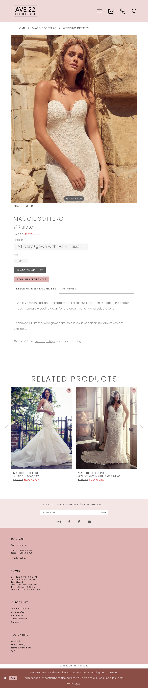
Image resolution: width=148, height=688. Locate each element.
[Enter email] (74, 512)
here (77, 683)
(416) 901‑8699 (19, 545)
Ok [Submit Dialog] (13, 678)
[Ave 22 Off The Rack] (25, 11)
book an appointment (31, 280)
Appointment (17, 615)
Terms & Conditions (21, 648)
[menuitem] (99, 11)
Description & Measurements (36, 288)
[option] (74, 119)
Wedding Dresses (76, 28)
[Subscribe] (104, 512)
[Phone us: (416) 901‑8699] (123, 11)
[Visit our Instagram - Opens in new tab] (59, 521)
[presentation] (41, 428)
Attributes (69, 288)
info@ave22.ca (19, 558)
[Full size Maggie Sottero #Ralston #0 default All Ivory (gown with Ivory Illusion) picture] (74, 119)
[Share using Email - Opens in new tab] (32, 206)
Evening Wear (18, 612)
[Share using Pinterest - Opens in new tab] (27, 206)
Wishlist (15, 641)
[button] (99, 11)
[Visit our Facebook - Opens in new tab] (69, 521)
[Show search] (134, 11)
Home (21, 28)
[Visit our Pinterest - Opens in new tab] (79, 521)
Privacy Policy (18, 645)
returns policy (44, 341)
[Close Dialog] (5, 678)
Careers (15, 622)
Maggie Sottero (44, 28)
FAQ (13, 651)
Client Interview (19, 619)
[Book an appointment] (111, 11)
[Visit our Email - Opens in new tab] (89, 521)
